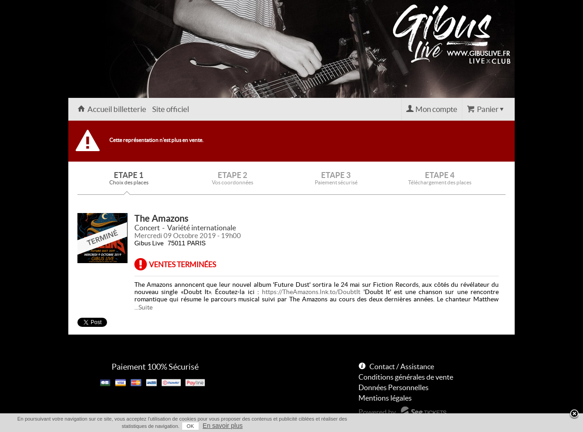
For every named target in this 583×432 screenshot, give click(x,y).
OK (190, 426)
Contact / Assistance (401, 366)
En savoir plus (223, 425)
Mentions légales (385, 398)
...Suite (143, 307)
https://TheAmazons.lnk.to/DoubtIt (311, 291)
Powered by (377, 412)
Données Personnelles (393, 387)
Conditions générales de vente (405, 377)
